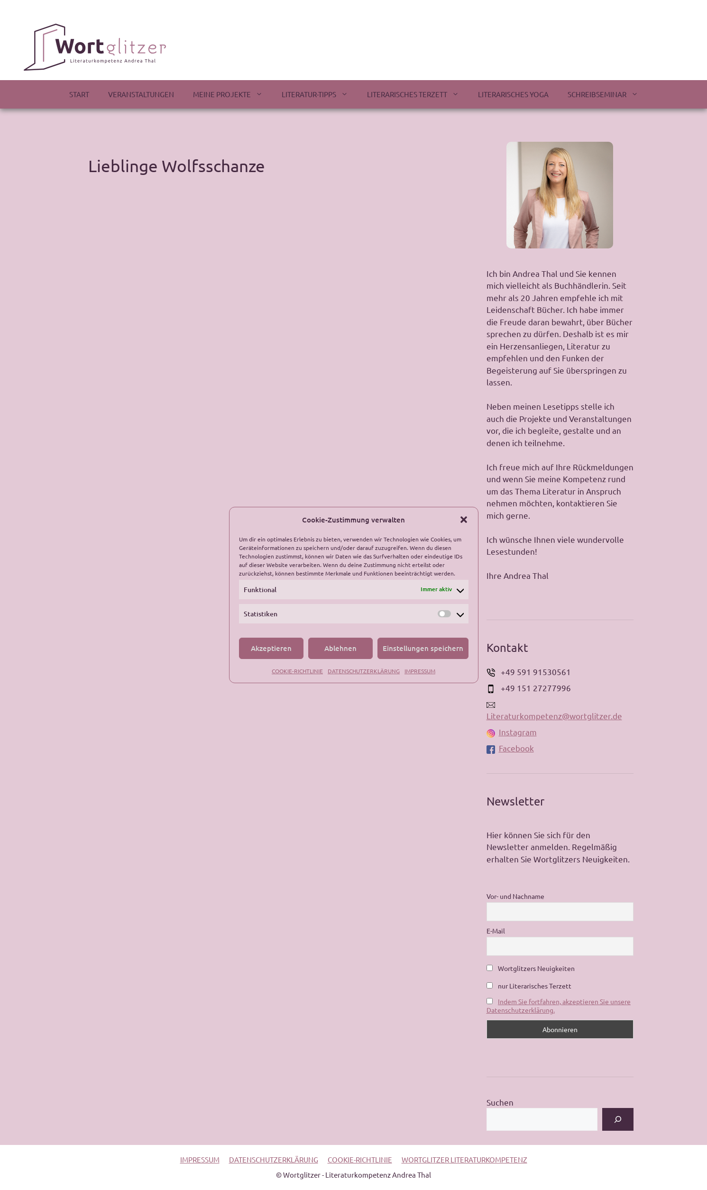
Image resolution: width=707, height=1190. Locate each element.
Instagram (512, 732)
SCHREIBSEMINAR (608, 94)
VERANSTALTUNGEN (141, 94)
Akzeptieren (271, 648)
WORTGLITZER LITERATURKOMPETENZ (464, 1159)
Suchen (500, 1102)
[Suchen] (618, 1119)
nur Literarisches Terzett (529, 985)
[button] (463, 519)
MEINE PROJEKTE (232, 94)
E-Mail (496, 930)
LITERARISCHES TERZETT (417, 94)
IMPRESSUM (419, 671)
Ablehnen (340, 648)
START (79, 94)
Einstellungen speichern (423, 648)
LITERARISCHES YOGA (513, 94)
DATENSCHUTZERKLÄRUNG (364, 671)
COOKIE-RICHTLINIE (297, 671)
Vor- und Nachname (515, 896)
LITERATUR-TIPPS (320, 94)
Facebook (510, 748)
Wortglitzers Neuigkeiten (531, 968)
